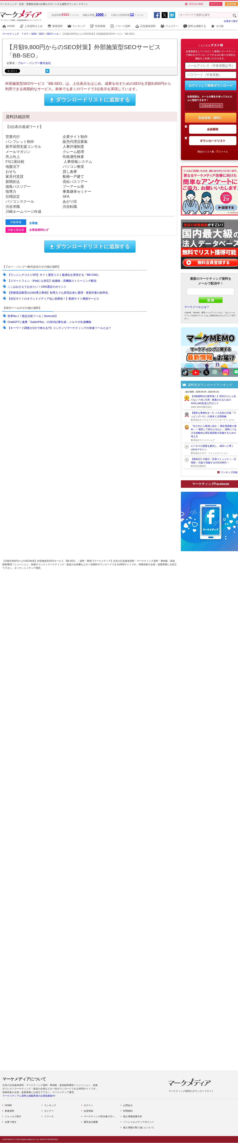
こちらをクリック (211, 105)
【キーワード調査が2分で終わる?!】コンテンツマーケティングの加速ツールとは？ (59, 327)
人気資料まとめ (34, 26)
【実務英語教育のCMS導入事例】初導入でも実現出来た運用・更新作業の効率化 (58, 292)
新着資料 (57, 26)
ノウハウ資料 (123, 26)
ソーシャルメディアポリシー (138, 1122)
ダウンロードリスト (213, 140)
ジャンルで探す (13, 1116)
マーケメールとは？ (196, 306)
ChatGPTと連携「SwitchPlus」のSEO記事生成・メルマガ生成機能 (49, 322)
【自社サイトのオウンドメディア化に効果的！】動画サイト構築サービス (53, 298)
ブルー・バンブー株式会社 (34, 63)
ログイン (216, 4)
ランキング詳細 (229, 472)
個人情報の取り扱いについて (138, 1127)
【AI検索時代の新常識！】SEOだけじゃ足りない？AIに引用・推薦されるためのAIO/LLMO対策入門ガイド (213, 400)
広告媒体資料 (148, 26)
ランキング (78, 26)
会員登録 (231, 4)
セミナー (49, 1111)
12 (132, 15)
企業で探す (11, 1122)
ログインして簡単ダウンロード (210, 85)
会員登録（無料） (210, 117)
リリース (49, 1116)
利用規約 (128, 1111)
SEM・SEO (37, 33)
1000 (100, 15)
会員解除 (213, 129)
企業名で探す (231, 21)
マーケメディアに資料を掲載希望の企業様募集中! (28, 1095)
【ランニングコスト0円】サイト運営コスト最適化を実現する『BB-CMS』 (54, 274)
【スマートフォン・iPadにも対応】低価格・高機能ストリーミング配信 (52, 280)
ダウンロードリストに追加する (90, 100)
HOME (11, 26)
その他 (220, 26)
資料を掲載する (197, 26)
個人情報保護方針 (132, 1116)
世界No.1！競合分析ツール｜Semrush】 (33, 316)
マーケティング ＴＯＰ (15, 33)
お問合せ (128, 1105)
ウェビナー (171, 26)
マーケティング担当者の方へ (99, 1116)
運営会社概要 (196, 4)
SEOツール (53, 33)
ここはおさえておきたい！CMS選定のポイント (37, 286)
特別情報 (100, 26)
